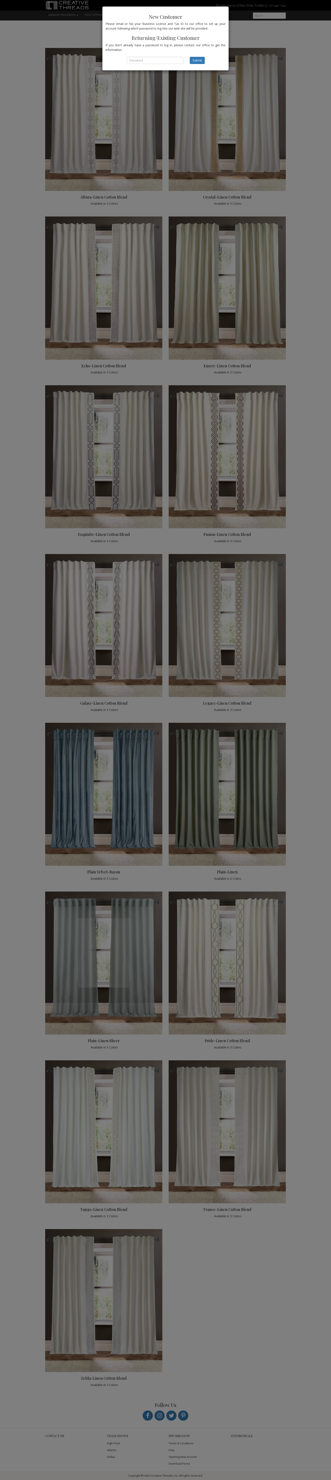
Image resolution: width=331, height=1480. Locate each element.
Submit (197, 60)
